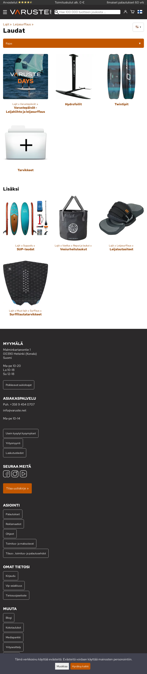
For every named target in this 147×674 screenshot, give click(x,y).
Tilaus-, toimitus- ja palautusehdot (26, 553)
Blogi (9, 617)
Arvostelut (18, 2)
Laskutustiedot (15, 453)
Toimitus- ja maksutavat (20, 543)
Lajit (7, 24)
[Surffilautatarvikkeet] (25, 292)
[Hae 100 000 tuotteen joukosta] (87, 12)
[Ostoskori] (132, 12)
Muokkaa (62, 666)
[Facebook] (6, 474)
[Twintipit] (121, 85)
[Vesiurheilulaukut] (73, 227)
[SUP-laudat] (25, 227)
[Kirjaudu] (125, 12)
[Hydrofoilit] (73, 85)
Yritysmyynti (13, 443)
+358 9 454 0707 (22, 404)
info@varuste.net (14, 410)
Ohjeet (10, 534)
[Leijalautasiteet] (121, 227)
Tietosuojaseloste (16, 595)
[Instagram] (14, 474)
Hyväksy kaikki (80, 666)
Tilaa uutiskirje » (17, 488)
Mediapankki (13, 637)
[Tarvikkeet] (25, 151)
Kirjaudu (11, 576)
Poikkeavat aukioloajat (19, 385)
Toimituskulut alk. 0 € (70, 2)
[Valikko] (5, 12)
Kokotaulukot (13, 627)
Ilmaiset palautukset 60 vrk (125, 2)
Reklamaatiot (13, 524)
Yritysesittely (13, 647)
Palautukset (13, 514)
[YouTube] (23, 474)
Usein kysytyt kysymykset (21, 433)
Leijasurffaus (23, 24)
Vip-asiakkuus (14, 585)
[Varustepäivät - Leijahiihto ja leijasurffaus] (25, 85)
